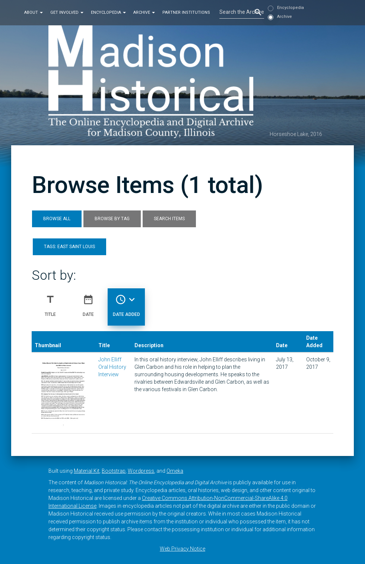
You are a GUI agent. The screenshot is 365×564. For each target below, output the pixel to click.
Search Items (169, 218)
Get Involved (66, 12)
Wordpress (141, 471)
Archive (144, 12)
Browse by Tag (112, 218)
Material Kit (86, 471)
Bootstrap (114, 471)
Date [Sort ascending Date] (88, 302)
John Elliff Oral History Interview (112, 367)
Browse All (56, 218)
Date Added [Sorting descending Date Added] (126, 302)
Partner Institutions (186, 12)
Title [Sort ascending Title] (50, 302)
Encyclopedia (108, 12)
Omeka (174, 471)
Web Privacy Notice (182, 549)
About (33, 12)
